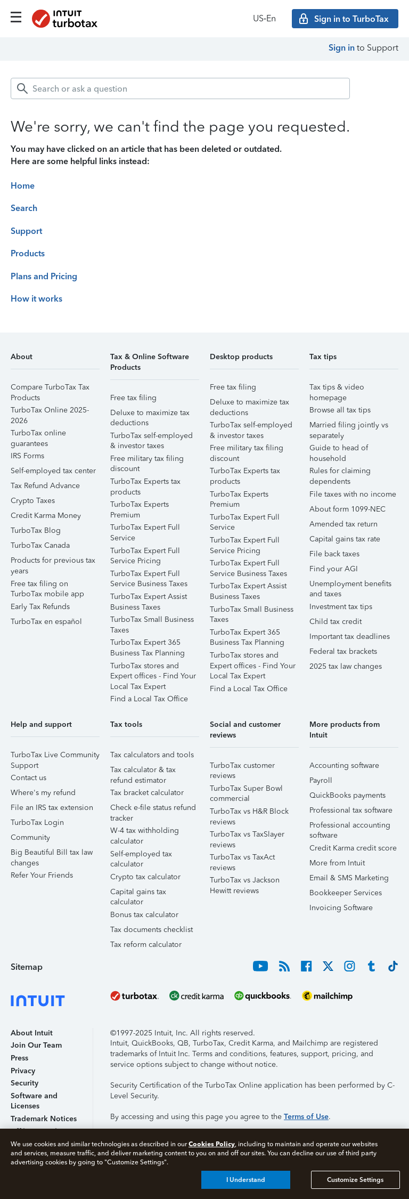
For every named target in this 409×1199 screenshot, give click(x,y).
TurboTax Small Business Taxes (152, 621)
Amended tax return (343, 524)
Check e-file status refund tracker (153, 809)
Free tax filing (133, 397)
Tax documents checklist (151, 929)
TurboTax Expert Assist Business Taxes (148, 598)
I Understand (245, 1180)
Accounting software (344, 765)
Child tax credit (335, 621)
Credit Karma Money (46, 515)
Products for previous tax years (53, 562)
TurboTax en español (46, 621)
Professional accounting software (349, 827)
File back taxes (334, 553)
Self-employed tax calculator (141, 855)
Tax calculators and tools (152, 754)
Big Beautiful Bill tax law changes (52, 854)
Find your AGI (333, 568)
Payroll (320, 780)
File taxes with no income (352, 494)
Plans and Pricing (44, 276)
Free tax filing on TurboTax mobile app (47, 585)
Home (23, 186)
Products (28, 253)
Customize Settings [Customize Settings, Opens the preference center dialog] (355, 1180)
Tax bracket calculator (147, 792)
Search (24, 208)
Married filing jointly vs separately (348, 426)
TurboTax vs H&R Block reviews (249, 813)
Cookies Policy (212, 1144)
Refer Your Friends (42, 875)
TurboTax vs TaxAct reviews (242, 859)
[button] (55, 360)
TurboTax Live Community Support (55, 756)
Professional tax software (350, 810)
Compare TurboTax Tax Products (50, 389)
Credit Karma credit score (353, 848)
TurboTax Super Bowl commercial (246, 790)
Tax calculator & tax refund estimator (143, 771)
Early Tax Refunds (40, 606)
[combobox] (180, 88)
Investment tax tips (340, 606)
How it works (36, 299)
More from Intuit (337, 863)
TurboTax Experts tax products (145, 483)
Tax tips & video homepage (336, 389)
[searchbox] (180, 88)
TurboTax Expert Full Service (145, 529)
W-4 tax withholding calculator (144, 832)
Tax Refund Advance (45, 485)
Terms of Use (306, 1116)
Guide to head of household (338, 449)
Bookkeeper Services (345, 892)
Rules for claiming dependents (340, 472)
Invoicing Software (341, 907)
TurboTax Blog (36, 530)
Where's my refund (43, 792)
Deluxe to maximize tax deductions (150, 414)
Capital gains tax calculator (138, 893)
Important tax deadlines (349, 636)
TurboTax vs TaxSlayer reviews (247, 836)
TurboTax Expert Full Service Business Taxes (148, 575)
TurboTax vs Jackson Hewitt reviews (245, 882)
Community (30, 837)
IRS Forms (27, 455)
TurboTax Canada (40, 545)
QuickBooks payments (347, 795)
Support (26, 231)
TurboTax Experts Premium (139, 506)
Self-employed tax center (53, 470)
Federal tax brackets (343, 651)
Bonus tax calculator (144, 914)
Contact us (28, 777)
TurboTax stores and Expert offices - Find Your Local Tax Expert (153, 667)
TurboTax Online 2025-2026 (50, 412)
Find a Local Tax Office (149, 698)
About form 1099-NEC (347, 509)
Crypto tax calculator (145, 876)
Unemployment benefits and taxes (350, 585)
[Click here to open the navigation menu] (16, 17)
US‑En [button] (264, 18)
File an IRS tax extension (52, 807)
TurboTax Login (37, 822)
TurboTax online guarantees (38, 434)
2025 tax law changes (345, 666)
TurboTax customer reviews (242, 767)
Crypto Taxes (33, 500)
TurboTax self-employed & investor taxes (151, 437)
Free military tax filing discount (147, 460)
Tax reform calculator (146, 944)
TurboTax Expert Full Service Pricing (145, 552)
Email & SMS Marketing (349, 877)
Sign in (342, 48)
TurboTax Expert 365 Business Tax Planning (147, 644)
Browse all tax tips (340, 410)
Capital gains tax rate (344, 539)
